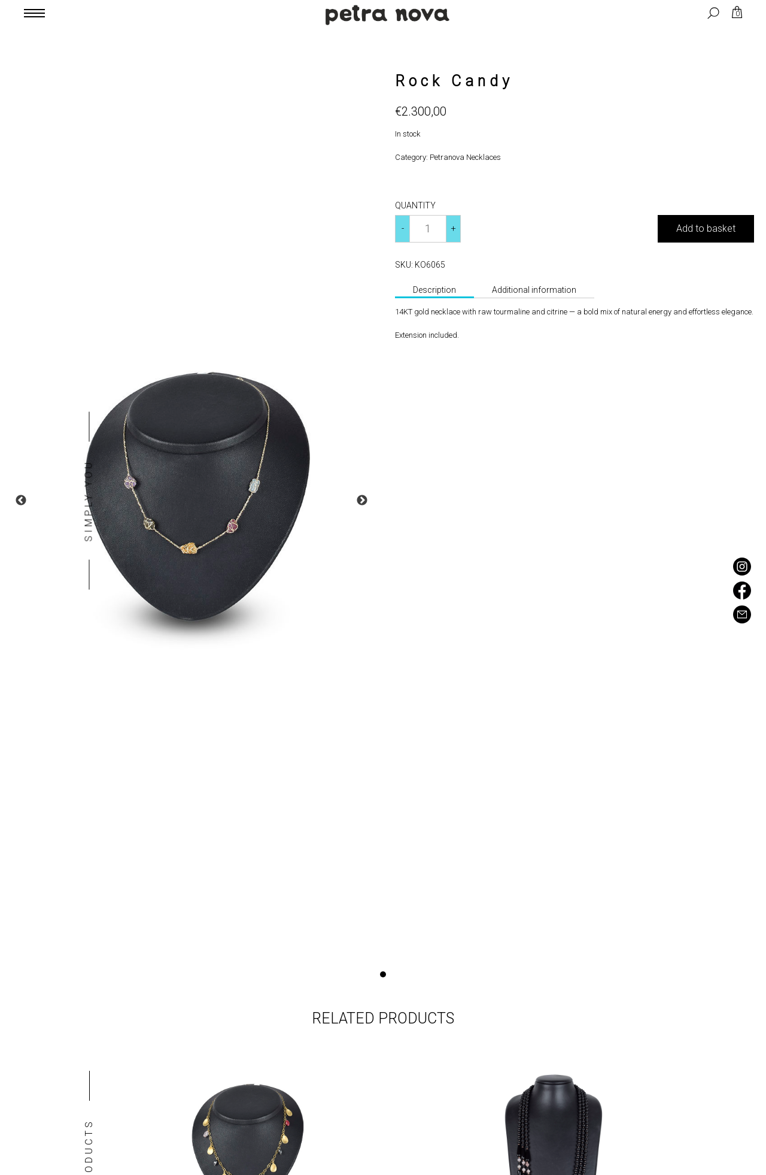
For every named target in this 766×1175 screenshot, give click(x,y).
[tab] (434, 291)
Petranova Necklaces (465, 157)
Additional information (534, 290)
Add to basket (705, 228)
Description (434, 290)
